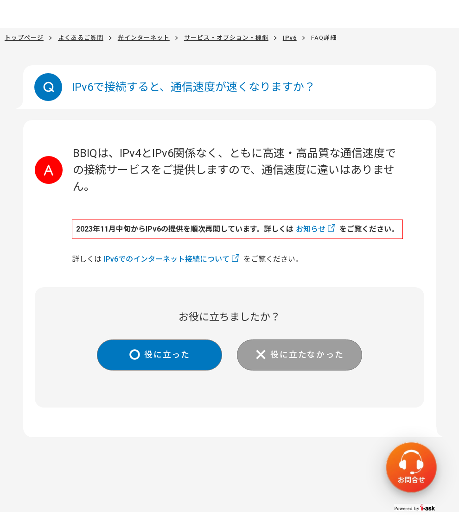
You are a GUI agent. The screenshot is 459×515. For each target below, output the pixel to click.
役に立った (167, 354)
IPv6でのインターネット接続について (167, 259)
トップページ (24, 37)
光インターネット (144, 37)
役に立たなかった (307, 354)
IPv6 (290, 37)
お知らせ (310, 229)
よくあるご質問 (80, 37)
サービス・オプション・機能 (226, 37)
